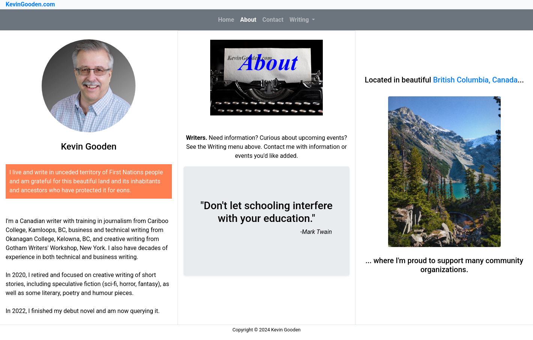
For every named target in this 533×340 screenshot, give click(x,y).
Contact (272, 19)
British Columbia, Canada (475, 79)
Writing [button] (299, 19)
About (248, 19)
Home (227, 19)
